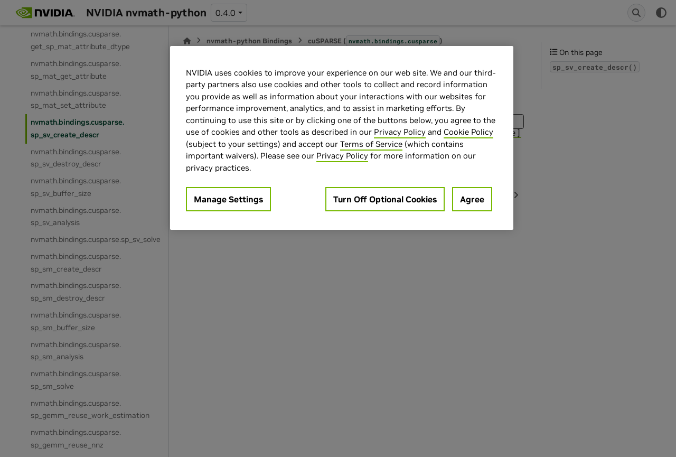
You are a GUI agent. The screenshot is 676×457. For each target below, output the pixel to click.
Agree (472, 199)
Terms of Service (371, 144)
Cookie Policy (468, 132)
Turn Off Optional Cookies (385, 199)
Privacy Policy (400, 132)
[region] (341, 138)
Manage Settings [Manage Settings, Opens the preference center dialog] (228, 199)
